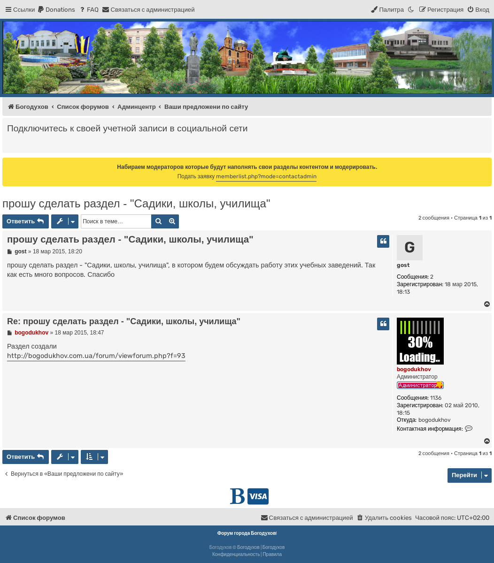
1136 (435, 398)
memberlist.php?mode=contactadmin (266, 176)
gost (403, 265)
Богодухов (248, 547)
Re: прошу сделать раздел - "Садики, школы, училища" (123, 321)
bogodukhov (414, 369)
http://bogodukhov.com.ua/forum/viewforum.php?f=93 (96, 356)
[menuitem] (56, 9)
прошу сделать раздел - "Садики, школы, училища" (136, 203)
